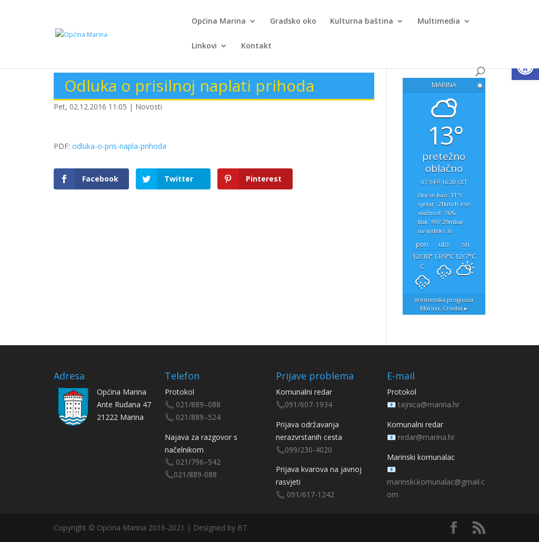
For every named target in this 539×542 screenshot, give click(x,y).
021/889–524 (198, 417)
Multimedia (438, 21)
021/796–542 (198, 462)
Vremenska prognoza (443, 304)
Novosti (148, 107)
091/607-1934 (308, 404)
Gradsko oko (293, 21)
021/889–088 (198, 404)
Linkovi (204, 46)
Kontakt (256, 46)
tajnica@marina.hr (429, 404)
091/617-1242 (310, 494)
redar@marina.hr (426, 437)
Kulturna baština (361, 21)
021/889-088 (195, 474)
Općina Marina (219, 21)
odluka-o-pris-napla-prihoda (119, 146)
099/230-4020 (308, 450)
